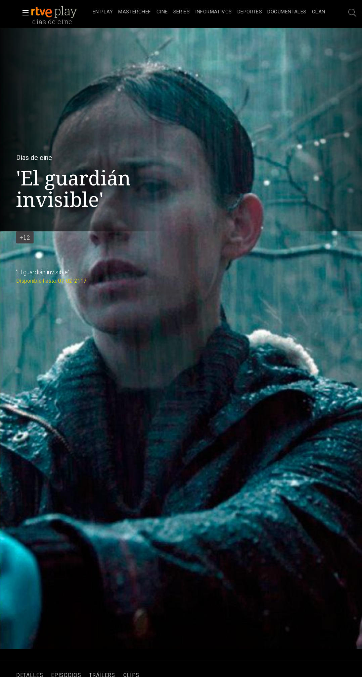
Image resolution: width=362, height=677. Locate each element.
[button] (23, 12)
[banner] (60, 12)
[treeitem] (103, 12)
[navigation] (209, 12)
